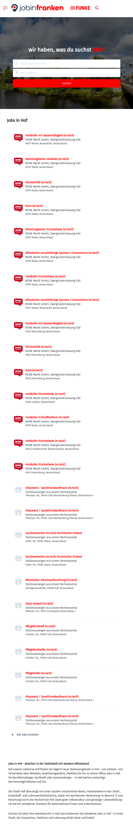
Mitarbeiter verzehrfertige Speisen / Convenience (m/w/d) (62, 253)
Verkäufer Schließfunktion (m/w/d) (47, 417)
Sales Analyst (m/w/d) (39, 603)
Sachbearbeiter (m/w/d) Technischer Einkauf (53, 533)
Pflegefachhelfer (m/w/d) (41, 649)
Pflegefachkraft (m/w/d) (40, 626)
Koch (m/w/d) (34, 206)
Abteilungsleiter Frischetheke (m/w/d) (49, 229)
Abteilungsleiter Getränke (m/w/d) (47, 159)
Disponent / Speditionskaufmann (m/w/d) (51, 487)
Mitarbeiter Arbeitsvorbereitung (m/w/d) (51, 580)
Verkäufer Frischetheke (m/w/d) (45, 276)
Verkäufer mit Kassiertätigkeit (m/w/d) (49, 135)
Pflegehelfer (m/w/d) (38, 673)
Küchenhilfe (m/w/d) (38, 182)
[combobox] (66, 63)
